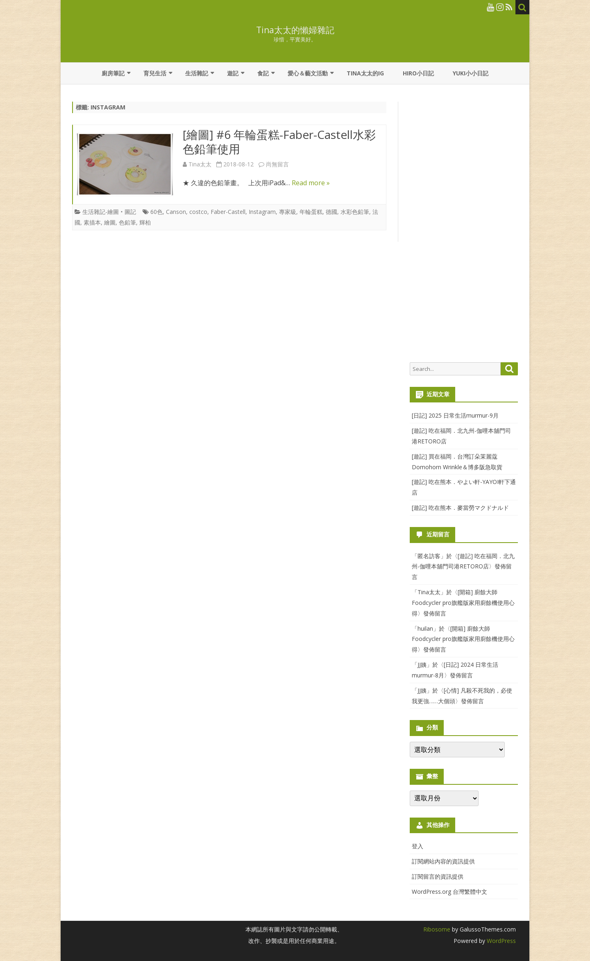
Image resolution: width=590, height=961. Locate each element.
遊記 (232, 73)
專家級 (287, 212)
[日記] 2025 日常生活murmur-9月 (455, 415)
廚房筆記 (113, 73)
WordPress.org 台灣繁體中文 (449, 891)
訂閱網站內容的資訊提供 (443, 861)
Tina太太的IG (365, 73)
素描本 (92, 222)
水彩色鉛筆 (354, 212)
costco (198, 212)
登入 (417, 846)
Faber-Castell (228, 212)
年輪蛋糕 (311, 212)
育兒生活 (154, 73)
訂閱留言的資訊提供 (437, 876)
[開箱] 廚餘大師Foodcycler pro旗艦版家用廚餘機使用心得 (463, 602)
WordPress (500, 941)
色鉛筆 (127, 222)
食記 (263, 73)
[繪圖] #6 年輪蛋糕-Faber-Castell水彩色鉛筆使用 (279, 142)
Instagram (262, 212)
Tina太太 (199, 164)
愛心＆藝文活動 (308, 73)
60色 (156, 212)
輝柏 (145, 222)
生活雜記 (196, 73)
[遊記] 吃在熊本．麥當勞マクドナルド (460, 507)
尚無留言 (277, 164)
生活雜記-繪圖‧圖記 (109, 212)
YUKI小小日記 (470, 73)
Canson (176, 212)
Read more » (311, 182)
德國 (331, 212)
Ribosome (436, 929)
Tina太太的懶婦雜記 (295, 30)
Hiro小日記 (418, 73)
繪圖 (110, 222)
